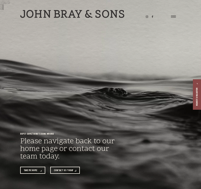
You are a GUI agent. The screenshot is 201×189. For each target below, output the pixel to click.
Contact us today (63, 170)
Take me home (30, 170)
